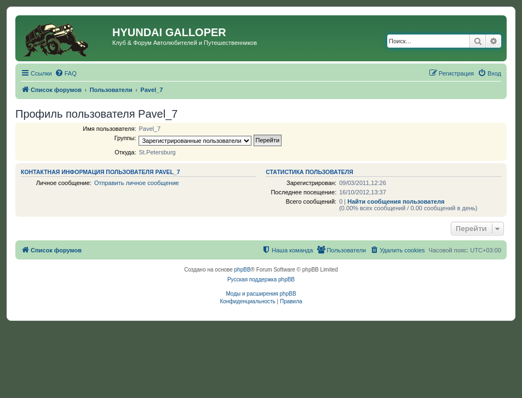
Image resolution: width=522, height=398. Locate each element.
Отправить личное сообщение (136, 183)
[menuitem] (66, 73)
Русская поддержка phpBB (261, 279)
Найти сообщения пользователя (395, 201)
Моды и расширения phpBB (261, 294)
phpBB (242, 270)
